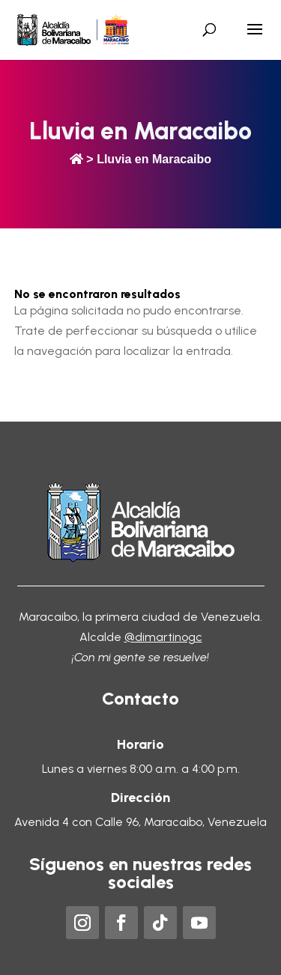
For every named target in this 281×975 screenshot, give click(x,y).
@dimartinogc (163, 637)
